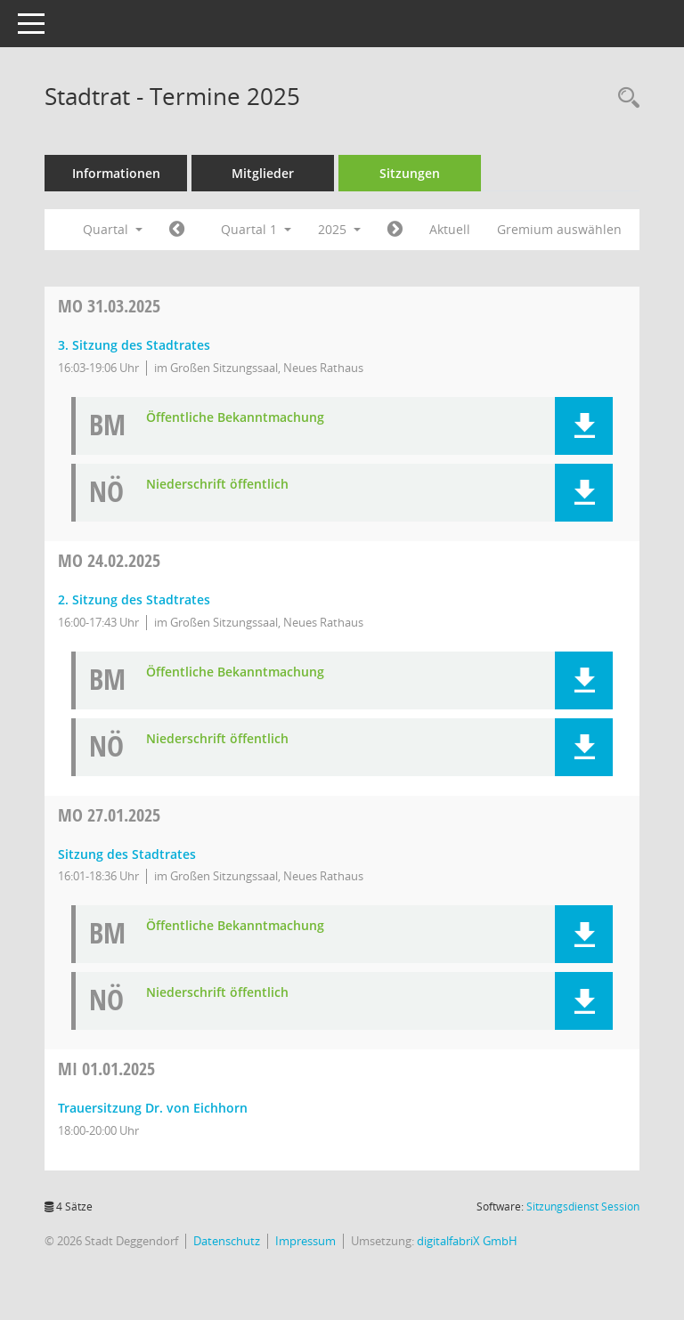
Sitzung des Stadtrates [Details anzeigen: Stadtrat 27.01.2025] (127, 854)
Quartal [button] (112, 229)
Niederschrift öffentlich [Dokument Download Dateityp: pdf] (217, 484)
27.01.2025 (109, 815)
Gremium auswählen (559, 229)
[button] (584, 426)
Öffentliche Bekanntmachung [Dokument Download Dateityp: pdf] (235, 417)
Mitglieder (263, 173)
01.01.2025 (106, 1069)
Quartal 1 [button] (256, 229)
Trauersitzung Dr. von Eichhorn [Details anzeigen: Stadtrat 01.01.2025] (153, 1107)
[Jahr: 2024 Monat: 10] (177, 230)
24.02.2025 (109, 560)
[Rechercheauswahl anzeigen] (624, 98)
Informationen (116, 173)
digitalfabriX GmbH (467, 1241)
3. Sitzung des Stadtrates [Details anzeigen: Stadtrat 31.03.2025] (134, 344)
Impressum (305, 1241)
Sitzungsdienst (582, 1206)
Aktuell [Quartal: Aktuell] (449, 229)
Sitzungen (409, 173)
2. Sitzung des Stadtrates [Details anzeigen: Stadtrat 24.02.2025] (134, 599)
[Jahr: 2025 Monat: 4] (395, 230)
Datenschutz (226, 1241)
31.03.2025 (109, 306)
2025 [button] (339, 229)
